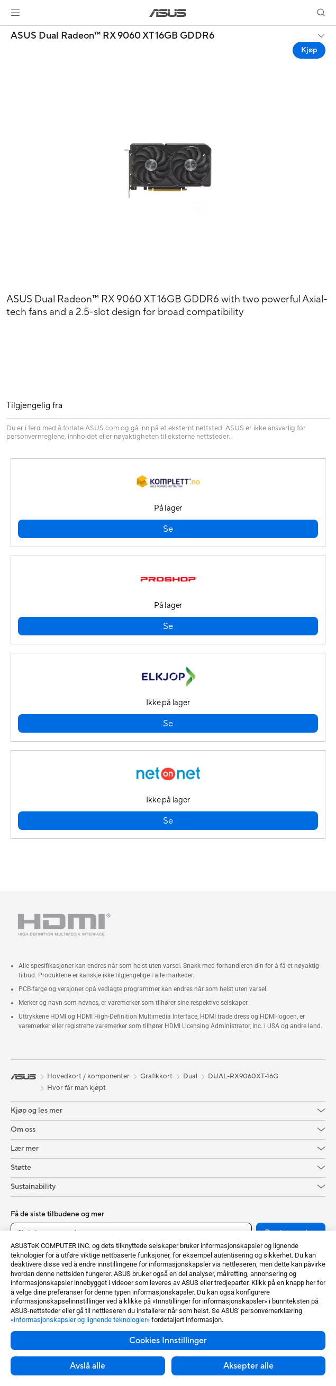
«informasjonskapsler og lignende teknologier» (80, 1320)
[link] (168, 13)
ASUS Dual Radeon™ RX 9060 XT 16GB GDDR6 (112, 36)
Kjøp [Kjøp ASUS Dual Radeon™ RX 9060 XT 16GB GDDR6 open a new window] (309, 50)
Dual (190, 1076)
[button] (15, 12)
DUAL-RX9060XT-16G (243, 1076)
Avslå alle (87, 1366)
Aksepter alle (248, 1366)
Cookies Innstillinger (168, 1340)
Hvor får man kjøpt (76, 1088)
